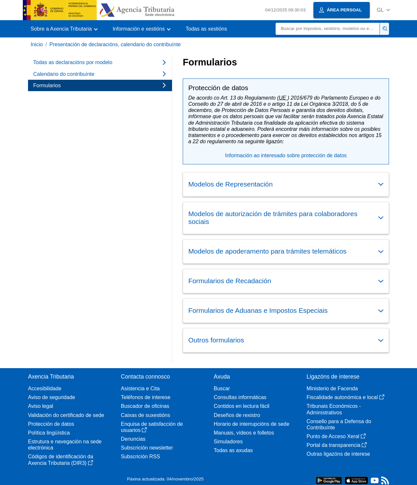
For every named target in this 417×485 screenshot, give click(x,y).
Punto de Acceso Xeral (336, 436)
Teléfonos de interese (145, 397)
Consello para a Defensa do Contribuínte (339, 424)
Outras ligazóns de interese (338, 454)
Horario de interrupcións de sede (251, 424)
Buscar (222, 388)
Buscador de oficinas (145, 406)
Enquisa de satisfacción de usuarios (152, 427)
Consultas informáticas (240, 397)
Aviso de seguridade (51, 397)
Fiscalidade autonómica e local (345, 397)
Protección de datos (51, 424)
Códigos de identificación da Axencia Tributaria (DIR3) (60, 459)
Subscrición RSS (140, 456)
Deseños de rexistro (237, 415)
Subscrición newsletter (147, 447)
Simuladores (228, 441)
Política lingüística (49, 433)
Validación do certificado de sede (66, 415)
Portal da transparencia (337, 445)
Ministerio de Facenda (332, 388)
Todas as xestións (206, 29)
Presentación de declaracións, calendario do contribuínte (115, 44)
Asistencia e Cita (140, 388)
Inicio (37, 44)
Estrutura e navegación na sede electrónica (65, 444)
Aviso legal (40, 406)
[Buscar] (328, 29)
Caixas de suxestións (145, 415)
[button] (383, 10)
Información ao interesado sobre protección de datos (286, 155)
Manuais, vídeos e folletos (244, 433)
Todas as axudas (233, 450)
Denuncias (133, 439)
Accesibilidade (44, 388)
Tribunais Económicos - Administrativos (334, 409)
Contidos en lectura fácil (241, 406)
